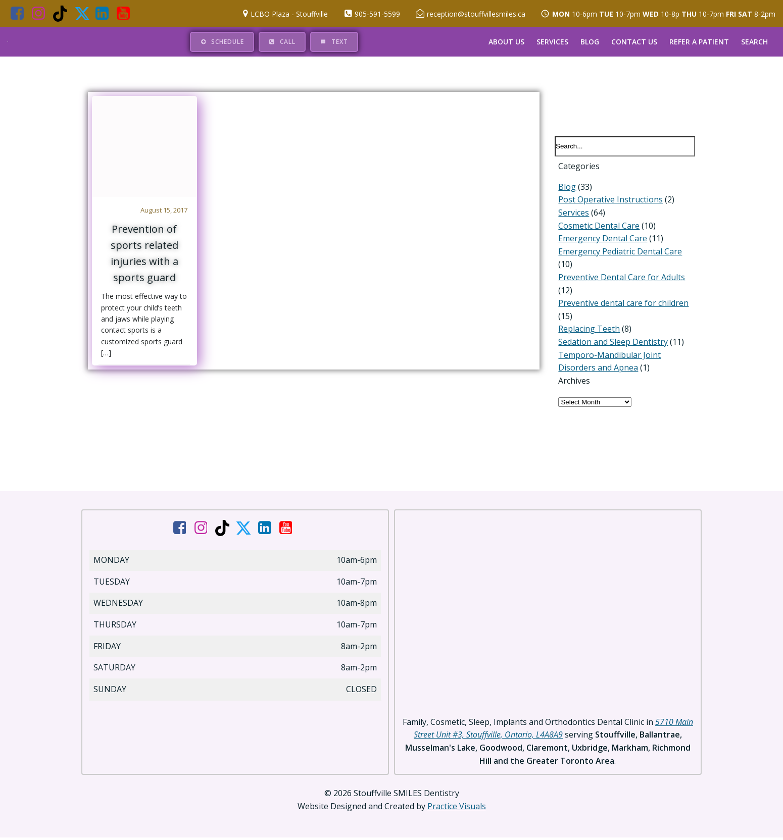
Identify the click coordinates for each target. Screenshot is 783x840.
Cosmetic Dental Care (595, 231)
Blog (590, 41)
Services (553, 41)
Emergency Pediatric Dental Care (616, 257)
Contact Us (635, 41)
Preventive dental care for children (620, 296)
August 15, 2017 (165, 210)
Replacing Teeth (585, 322)
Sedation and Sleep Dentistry (609, 334)
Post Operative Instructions (607, 205)
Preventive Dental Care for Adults (618, 270)
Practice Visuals (456, 809)
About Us (507, 41)
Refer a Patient (699, 41)
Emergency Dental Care (599, 244)
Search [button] (755, 41)
